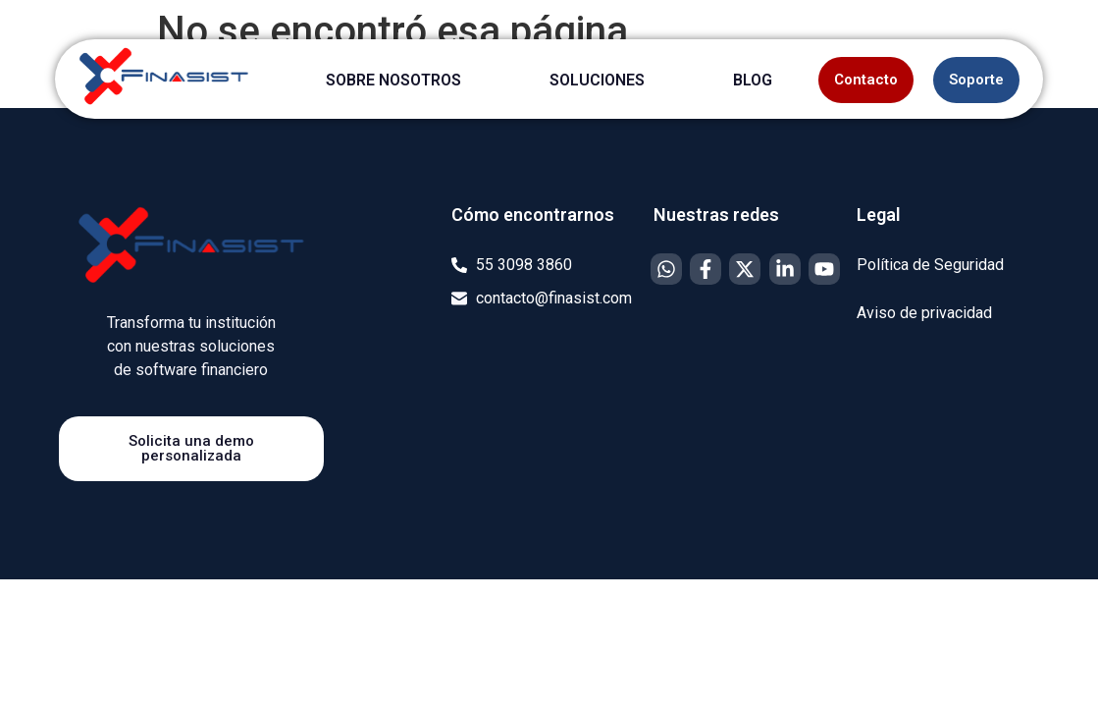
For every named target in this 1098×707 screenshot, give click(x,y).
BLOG (752, 80)
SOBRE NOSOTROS (393, 80)
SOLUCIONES (597, 80)
